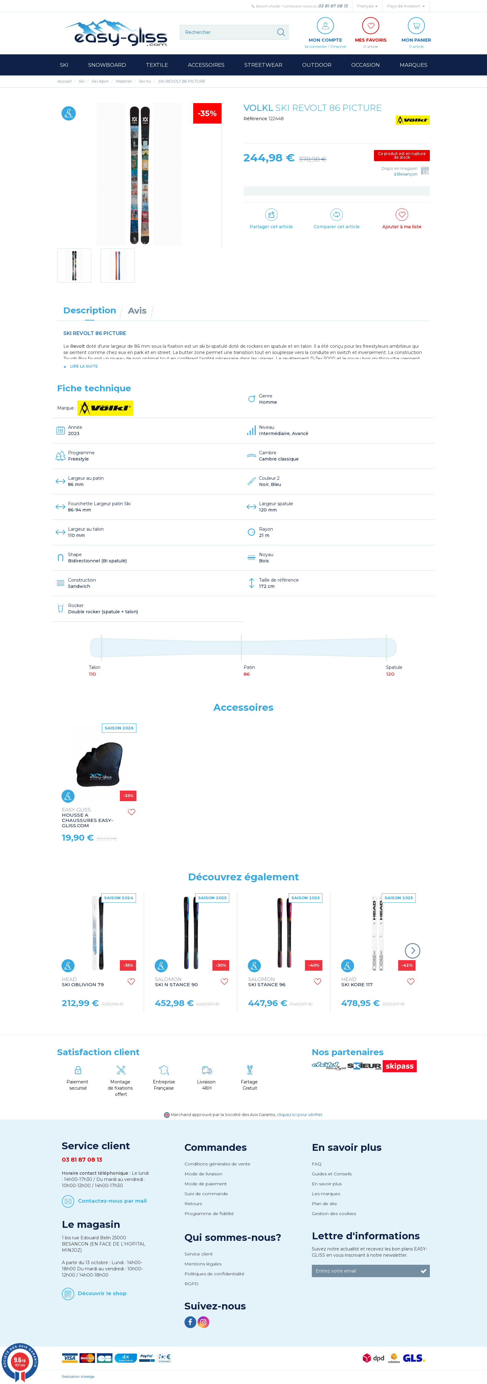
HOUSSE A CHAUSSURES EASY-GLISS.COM (273, 817)
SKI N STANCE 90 (176, 982)
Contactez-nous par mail (112, 1201)
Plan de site (324, 1203)
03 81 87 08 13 (333, 5)
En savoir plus (347, 1147)
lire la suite (84, 366)
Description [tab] (89, 310)
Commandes (215, 1147)
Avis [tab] (137, 310)
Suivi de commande (206, 1193)
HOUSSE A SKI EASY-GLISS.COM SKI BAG (181, 815)
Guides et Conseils (332, 1174)
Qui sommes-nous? (232, 1237)
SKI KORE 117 (357, 982)
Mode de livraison (203, 1174)
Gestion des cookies (334, 1213)
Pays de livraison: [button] (406, 6)
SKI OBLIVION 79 (83, 982)
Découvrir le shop (102, 1293)
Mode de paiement (205, 1184)
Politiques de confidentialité (214, 1274)
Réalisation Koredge (78, 1376)
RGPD (191, 1283)
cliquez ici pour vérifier (299, 1114)
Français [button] (367, 6)
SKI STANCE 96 (266, 982)
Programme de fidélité (209, 1213)
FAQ (316, 1164)
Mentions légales (202, 1264)
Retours (193, 1203)
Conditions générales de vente (217, 1164)
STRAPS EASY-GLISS (87, 812)
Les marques (326, 1193)
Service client (198, 1254)
